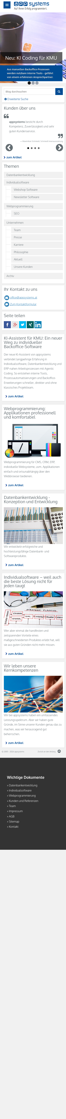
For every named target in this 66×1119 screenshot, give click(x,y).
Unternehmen (15, 222)
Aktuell (18, 259)
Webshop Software (25, 189)
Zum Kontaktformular (20, 304)
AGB (11, 816)
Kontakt (13, 826)
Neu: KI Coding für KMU (30, 58)
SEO (16, 213)
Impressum (16, 811)
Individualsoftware (17, 182)
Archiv (10, 276)
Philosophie (21, 252)
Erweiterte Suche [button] (16, 99)
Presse (18, 237)
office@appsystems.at (20, 297)
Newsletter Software (26, 197)
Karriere (18, 244)
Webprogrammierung (19, 206)
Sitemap (14, 821)
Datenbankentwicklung (20, 175)
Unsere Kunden (23, 267)
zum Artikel (14, 157)
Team (17, 230)
